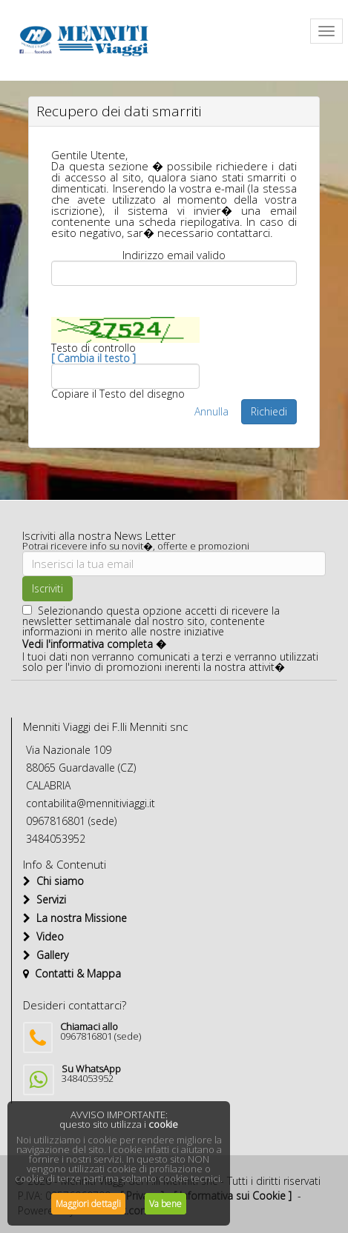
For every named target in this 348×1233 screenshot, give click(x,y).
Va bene (165, 1203)
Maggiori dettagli (88, 1203)
